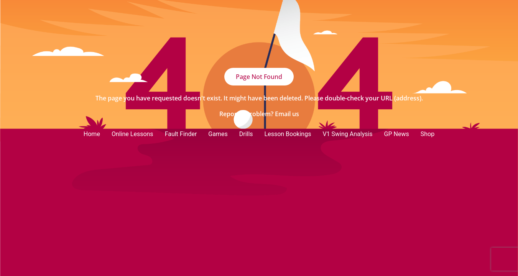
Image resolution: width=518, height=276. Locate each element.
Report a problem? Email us (259, 114)
